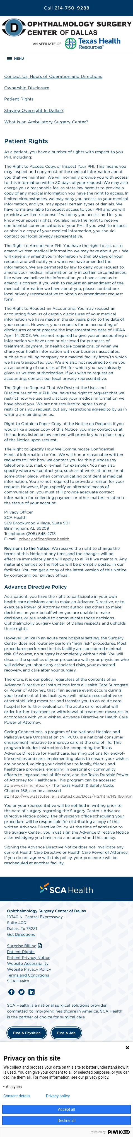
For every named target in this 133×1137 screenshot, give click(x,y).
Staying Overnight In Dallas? (34, 110)
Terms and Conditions (28, 975)
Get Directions (21, 934)
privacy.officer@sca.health (44, 539)
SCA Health (18, 981)
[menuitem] (66, 888)
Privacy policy (58, 1096)
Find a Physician (26, 1033)
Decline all (67, 1120)
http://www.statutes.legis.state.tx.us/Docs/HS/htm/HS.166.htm (71, 796)
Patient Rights (18, 99)
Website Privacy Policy (29, 969)
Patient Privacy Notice (28, 957)
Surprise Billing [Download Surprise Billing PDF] (25, 946)
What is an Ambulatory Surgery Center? (46, 121)
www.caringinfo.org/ (30, 785)
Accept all (66, 1109)
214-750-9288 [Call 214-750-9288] (67, 8)
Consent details (16, 1096)
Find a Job (66, 1033)
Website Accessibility (28, 963)
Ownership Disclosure (26, 87)
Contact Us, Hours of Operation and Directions (53, 76)
